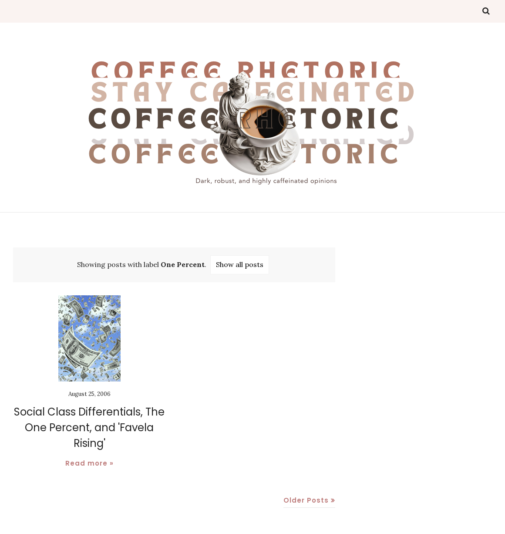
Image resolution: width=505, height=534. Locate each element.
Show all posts (239, 264)
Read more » (89, 463)
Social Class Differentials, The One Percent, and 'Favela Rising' (89, 427)
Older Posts (306, 500)
